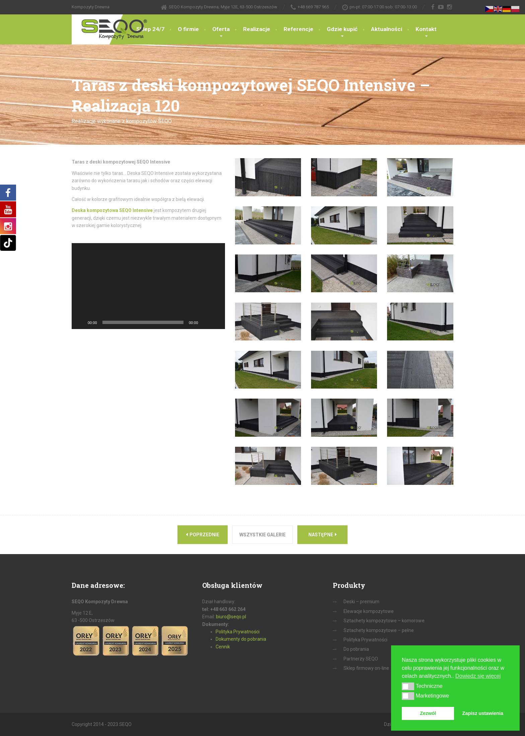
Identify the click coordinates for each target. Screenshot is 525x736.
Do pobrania (356, 649)
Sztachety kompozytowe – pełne (379, 630)
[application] (148, 286)
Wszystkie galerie (262, 534)
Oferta (221, 29)
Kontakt (426, 29)
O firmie (188, 29)
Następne (322, 534)
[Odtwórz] (80, 322)
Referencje (298, 29)
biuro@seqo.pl (231, 616)
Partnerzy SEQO (361, 658)
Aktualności (386, 29)
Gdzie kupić (342, 29)
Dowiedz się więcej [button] (478, 676)
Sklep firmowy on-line (366, 668)
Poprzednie (202, 534)
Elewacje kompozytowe (369, 611)
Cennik (223, 646)
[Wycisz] (205, 322)
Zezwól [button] (428, 713)
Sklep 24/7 (150, 29)
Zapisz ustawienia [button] (482, 713)
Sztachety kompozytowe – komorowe (384, 620)
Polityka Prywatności (237, 631)
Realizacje (256, 29)
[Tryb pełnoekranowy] (216, 322)
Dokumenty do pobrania (241, 639)
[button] (408, 686)
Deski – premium (361, 601)
